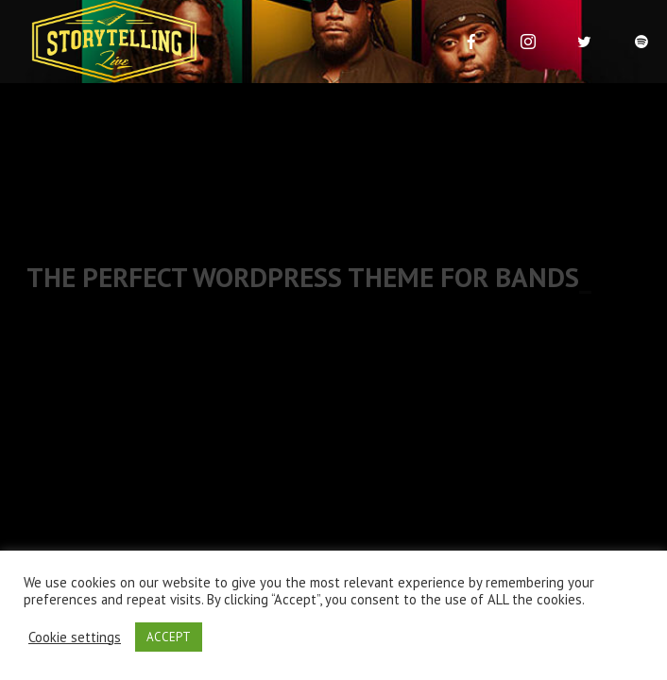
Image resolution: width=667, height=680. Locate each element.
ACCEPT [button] (168, 637)
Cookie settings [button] (74, 637)
